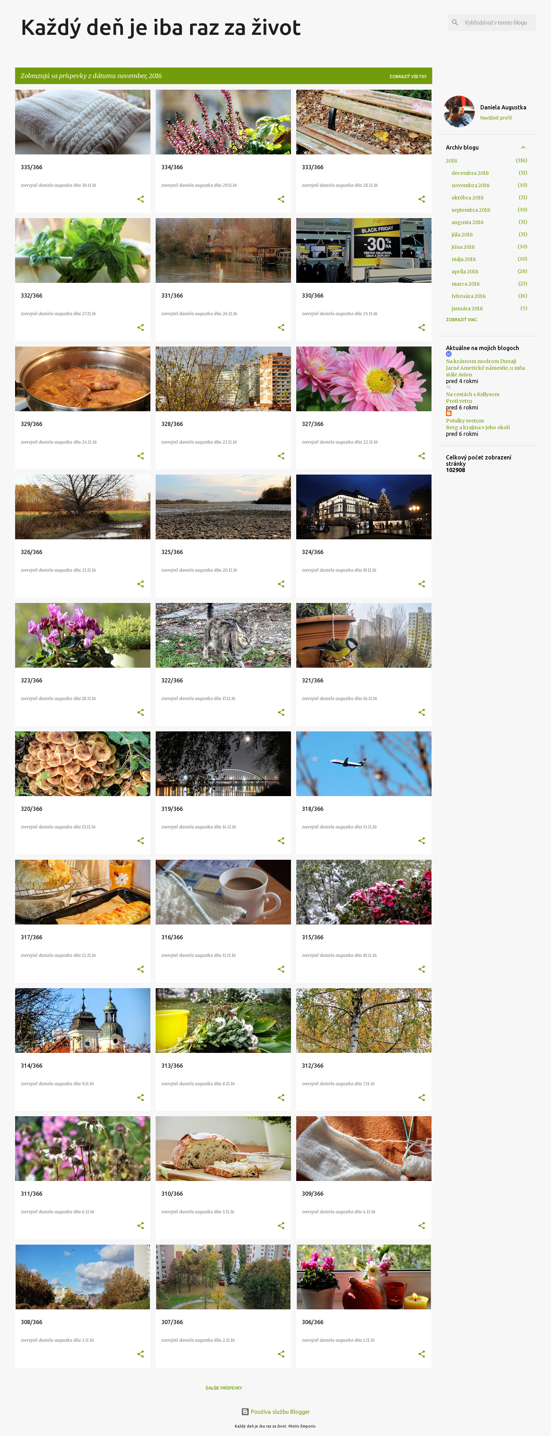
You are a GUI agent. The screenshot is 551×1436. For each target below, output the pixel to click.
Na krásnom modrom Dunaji (481, 361)
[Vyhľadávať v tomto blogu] (499, 22)
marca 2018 (466, 284)
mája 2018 (464, 259)
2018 (451, 161)
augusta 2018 (468, 222)
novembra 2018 (471, 185)
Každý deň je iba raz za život (161, 26)
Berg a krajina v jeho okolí (478, 427)
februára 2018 (469, 296)
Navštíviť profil (496, 118)
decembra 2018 (470, 173)
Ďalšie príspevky (224, 1388)
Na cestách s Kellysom (472, 394)
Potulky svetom (465, 421)
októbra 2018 (468, 198)
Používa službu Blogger (275, 1412)
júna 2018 (463, 247)
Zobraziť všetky (408, 76)
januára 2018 (467, 308)
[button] (140, 199)
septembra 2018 (471, 210)
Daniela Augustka (503, 107)
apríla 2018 (465, 271)
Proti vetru (459, 401)
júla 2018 (462, 234)
